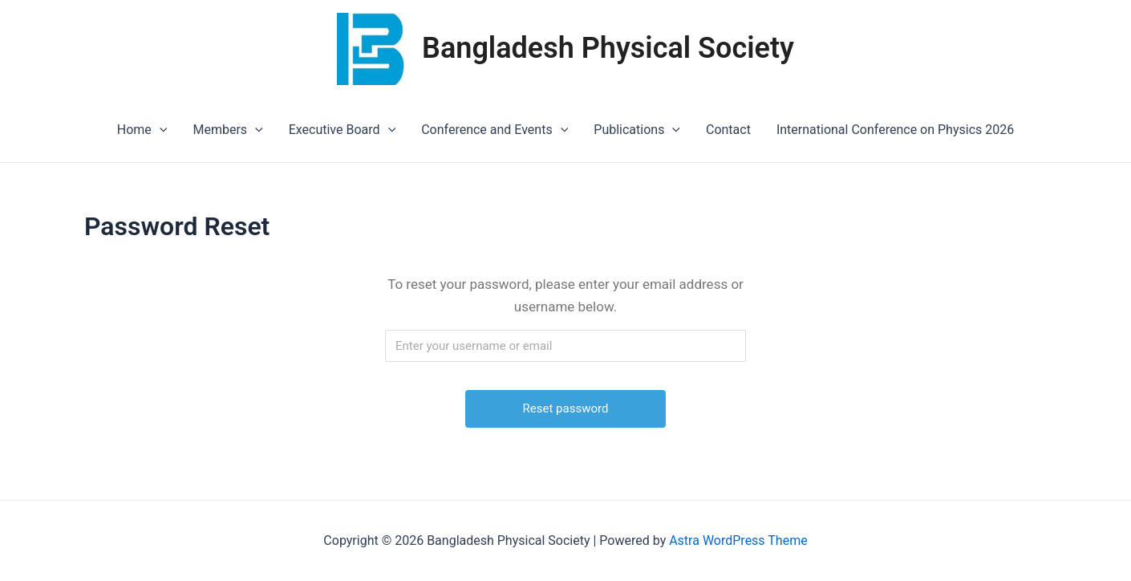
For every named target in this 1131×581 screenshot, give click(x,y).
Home (142, 130)
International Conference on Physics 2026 (895, 129)
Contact (728, 129)
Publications (637, 130)
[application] (160, 130)
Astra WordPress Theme (738, 540)
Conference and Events (494, 130)
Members (227, 130)
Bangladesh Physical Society (608, 48)
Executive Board (342, 130)
